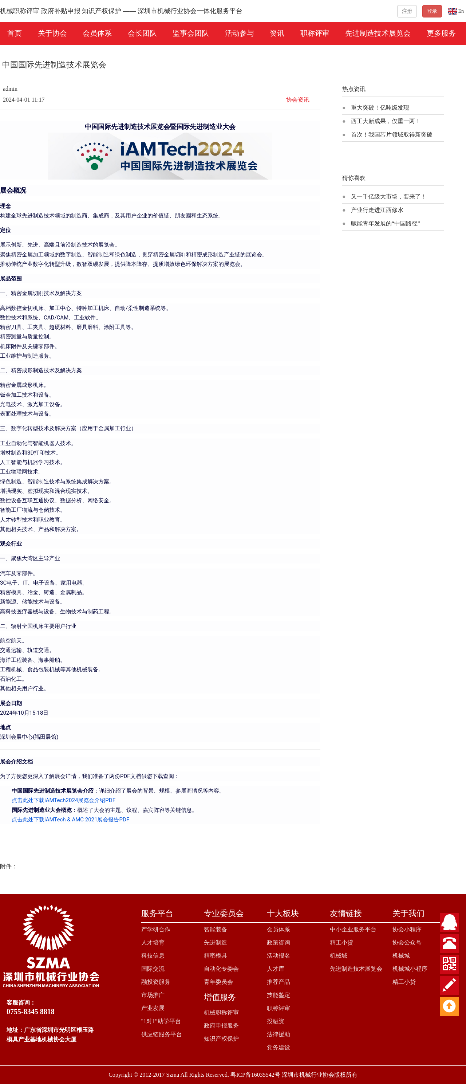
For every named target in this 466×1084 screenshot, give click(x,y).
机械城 (338, 956)
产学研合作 (155, 929)
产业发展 (153, 1008)
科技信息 (153, 956)
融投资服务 (155, 982)
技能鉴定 (278, 995)
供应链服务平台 (161, 1034)
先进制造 (215, 942)
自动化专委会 (221, 969)
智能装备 (215, 929)
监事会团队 (191, 33)
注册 (407, 11)
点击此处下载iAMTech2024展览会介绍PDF (63, 800)
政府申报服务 (221, 1025)
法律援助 (278, 1034)
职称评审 (314, 33)
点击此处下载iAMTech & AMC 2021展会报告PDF (70, 819)
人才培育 (153, 942)
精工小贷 (341, 942)
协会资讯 (297, 100)
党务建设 (278, 1047)
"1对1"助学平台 (161, 1021)
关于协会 (52, 33)
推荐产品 (278, 982)
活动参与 (239, 33)
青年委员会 (218, 982)
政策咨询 (278, 942)
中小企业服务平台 (353, 929)
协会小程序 (407, 929)
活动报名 (278, 956)
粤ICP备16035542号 (255, 1075)
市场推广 (153, 995)
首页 (14, 33)
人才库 (275, 969)
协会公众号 (407, 942)
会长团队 (142, 33)
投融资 (275, 1021)
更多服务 (441, 33)
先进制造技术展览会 (378, 33)
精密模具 (215, 956)
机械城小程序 (409, 969)
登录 (432, 11)
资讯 (277, 33)
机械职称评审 (221, 1012)
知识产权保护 (221, 1039)
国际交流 (153, 969)
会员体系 (97, 33)
